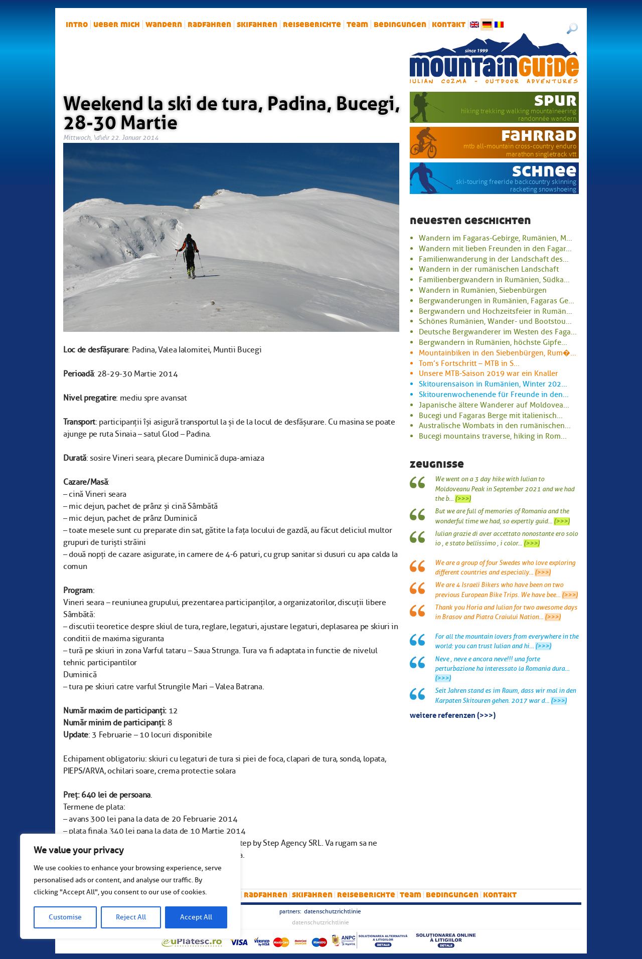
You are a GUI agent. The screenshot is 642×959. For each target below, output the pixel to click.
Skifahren (257, 24)
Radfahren (209, 24)
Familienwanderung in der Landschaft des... (494, 259)
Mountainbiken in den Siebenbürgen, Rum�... (497, 353)
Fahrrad (539, 135)
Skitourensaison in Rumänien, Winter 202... (493, 384)
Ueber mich (116, 24)
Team (357, 24)
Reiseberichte (312, 24)
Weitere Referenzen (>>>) (453, 714)
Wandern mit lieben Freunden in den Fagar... (495, 249)
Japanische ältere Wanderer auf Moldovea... (494, 405)
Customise (65, 917)
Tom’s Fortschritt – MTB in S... (469, 363)
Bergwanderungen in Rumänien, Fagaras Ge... (496, 301)
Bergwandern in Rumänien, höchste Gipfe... (493, 342)
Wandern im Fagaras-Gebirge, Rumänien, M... (495, 238)
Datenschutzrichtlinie (332, 911)
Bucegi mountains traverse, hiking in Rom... (493, 436)
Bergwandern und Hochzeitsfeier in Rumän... (495, 311)
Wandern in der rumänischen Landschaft (489, 269)
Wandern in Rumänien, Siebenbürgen (483, 290)
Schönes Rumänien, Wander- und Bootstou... (495, 321)
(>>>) (463, 499)
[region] (130, 886)
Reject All (131, 917)
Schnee (544, 170)
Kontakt (448, 24)
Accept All (196, 917)
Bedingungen (400, 24)
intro (77, 24)
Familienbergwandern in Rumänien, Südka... (494, 280)
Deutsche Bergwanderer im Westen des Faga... (498, 332)
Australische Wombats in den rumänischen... (495, 426)
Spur (555, 100)
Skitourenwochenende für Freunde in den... (494, 395)
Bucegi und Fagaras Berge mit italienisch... (491, 416)
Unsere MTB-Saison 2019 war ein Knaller (488, 373)
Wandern (163, 24)
